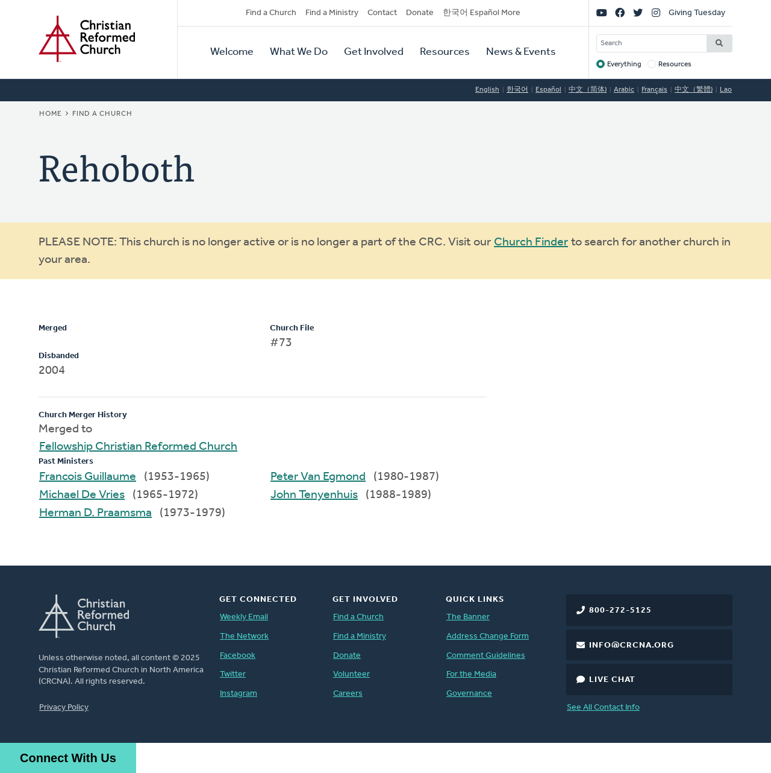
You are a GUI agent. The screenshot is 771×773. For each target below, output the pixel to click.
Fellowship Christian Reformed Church (138, 447)
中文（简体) (588, 89)
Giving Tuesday (697, 12)
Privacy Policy (64, 707)
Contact (382, 12)
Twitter (233, 674)
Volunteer (351, 674)
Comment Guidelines (485, 655)
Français (654, 89)
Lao (726, 89)
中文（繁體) (694, 89)
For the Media (471, 674)
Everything (624, 64)
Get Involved (374, 52)
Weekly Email (244, 617)
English (487, 89)
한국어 (517, 89)
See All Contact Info (603, 707)
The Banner (468, 617)
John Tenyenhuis (314, 495)
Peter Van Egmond (318, 477)
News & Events (521, 52)
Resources (445, 52)
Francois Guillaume (87, 477)
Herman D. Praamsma (95, 513)
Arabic (624, 89)
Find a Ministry (331, 12)
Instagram (238, 693)
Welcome (232, 52)
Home (50, 114)
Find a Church (271, 12)
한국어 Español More (481, 12)
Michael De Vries (82, 495)
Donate (420, 12)
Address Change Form (487, 636)
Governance (469, 693)
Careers (348, 693)
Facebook (237, 655)
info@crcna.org (631, 645)
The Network (244, 636)
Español (548, 89)
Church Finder (531, 242)
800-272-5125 (620, 610)
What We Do (299, 52)
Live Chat (612, 679)
